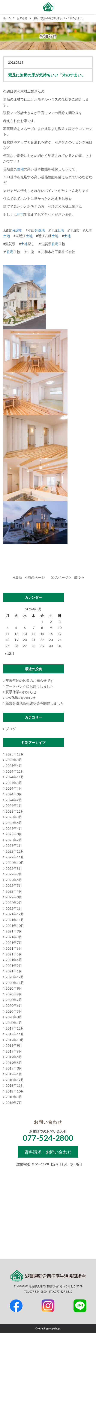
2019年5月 (14, 1062)
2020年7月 (14, 1000)
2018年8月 (14, 1097)
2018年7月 (14, 1102)
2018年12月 (15, 1080)
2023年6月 (14, 823)
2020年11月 (15, 983)
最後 (79, 577)
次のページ (61, 577)
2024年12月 (15, 771)
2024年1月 (14, 805)
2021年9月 (14, 931)
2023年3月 (14, 834)
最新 (17, 577)
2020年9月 (14, 988)
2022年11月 (15, 857)
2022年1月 (14, 908)
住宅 (20, 169)
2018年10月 (15, 1091)
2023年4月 (14, 828)
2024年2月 (14, 800)
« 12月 (9, 653)
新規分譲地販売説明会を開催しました (35, 703)
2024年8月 (14, 783)
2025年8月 (14, 760)
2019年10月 (15, 1040)
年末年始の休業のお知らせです (30, 680)
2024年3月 (14, 794)
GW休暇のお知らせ (21, 698)
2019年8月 (14, 1051)
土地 (60, 230)
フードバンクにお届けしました (30, 686)
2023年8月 (14, 817)
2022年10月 (15, 863)
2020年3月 (14, 1017)
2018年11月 (15, 1085)
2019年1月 (14, 1074)
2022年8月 (14, 868)
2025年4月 (14, 765)
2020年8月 (14, 994)
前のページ (35, 577)
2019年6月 (14, 1057)
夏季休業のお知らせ (21, 692)
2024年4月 (14, 788)
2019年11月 (15, 1034)
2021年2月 (14, 965)
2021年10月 (15, 925)
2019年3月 (14, 1068)
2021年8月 (14, 937)
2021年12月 (15, 914)
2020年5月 (14, 1011)
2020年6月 (14, 1005)
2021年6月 (14, 948)
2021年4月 (14, 960)
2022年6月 (14, 880)
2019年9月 (14, 1045)
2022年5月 (14, 885)
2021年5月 (14, 954)
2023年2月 (14, 840)
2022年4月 (14, 891)
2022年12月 (15, 851)
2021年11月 (15, 920)
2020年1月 (14, 1023)
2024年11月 (15, 777)
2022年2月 (14, 902)
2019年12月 (15, 1028)
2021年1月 (14, 971)
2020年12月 (15, 977)
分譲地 (17, 230)
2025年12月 (15, 754)
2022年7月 (14, 874)
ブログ (11, 729)
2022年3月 (14, 897)
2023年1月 (14, 845)
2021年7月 (14, 942)
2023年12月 (15, 811)
